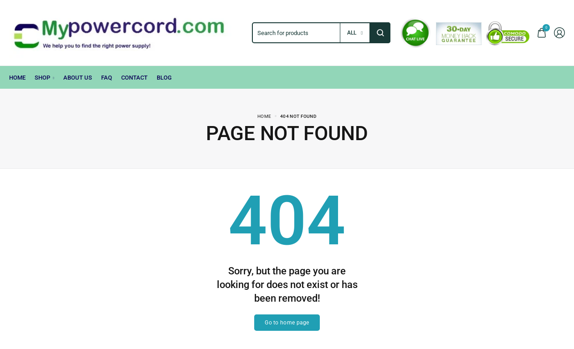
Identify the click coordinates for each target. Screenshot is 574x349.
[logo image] (126, 32)
